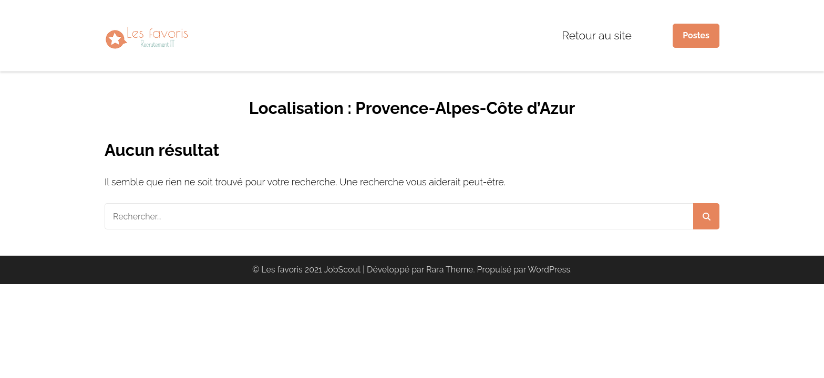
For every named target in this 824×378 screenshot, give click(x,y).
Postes (696, 35)
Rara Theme (449, 270)
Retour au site (597, 35)
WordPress (549, 270)
